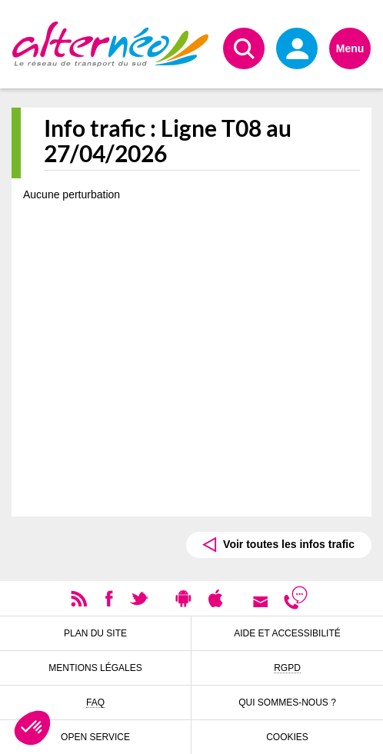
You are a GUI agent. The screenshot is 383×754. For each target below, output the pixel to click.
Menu (350, 48)
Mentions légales (95, 668)
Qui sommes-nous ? (287, 702)
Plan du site (95, 633)
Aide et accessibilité (287, 633)
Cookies (287, 737)
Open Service (95, 737)
